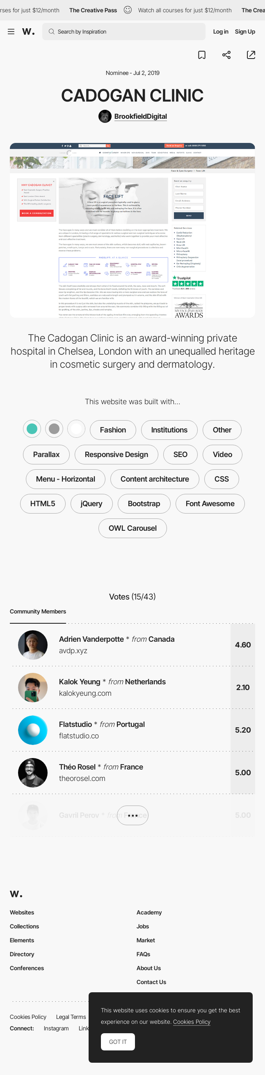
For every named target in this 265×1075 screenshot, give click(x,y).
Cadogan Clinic (132, 95)
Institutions (169, 429)
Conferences (27, 967)
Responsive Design (116, 454)
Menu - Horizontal (65, 479)
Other (222, 429)
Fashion (113, 429)
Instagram (56, 1028)
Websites (22, 912)
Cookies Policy (28, 1016)
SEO (180, 454)
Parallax (46, 454)
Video (222, 454)
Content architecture (155, 479)
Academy (149, 912)
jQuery (92, 503)
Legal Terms (71, 1016)
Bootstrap (144, 503)
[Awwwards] (28, 31)
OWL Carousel (133, 528)
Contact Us (151, 981)
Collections (24, 926)
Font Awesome (210, 503)
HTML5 (42, 503)
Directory (22, 954)
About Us (149, 967)
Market (146, 940)
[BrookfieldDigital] (132, 116)
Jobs (143, 926)
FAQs (143, 954)
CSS (222, 479)
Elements (22, 940)
